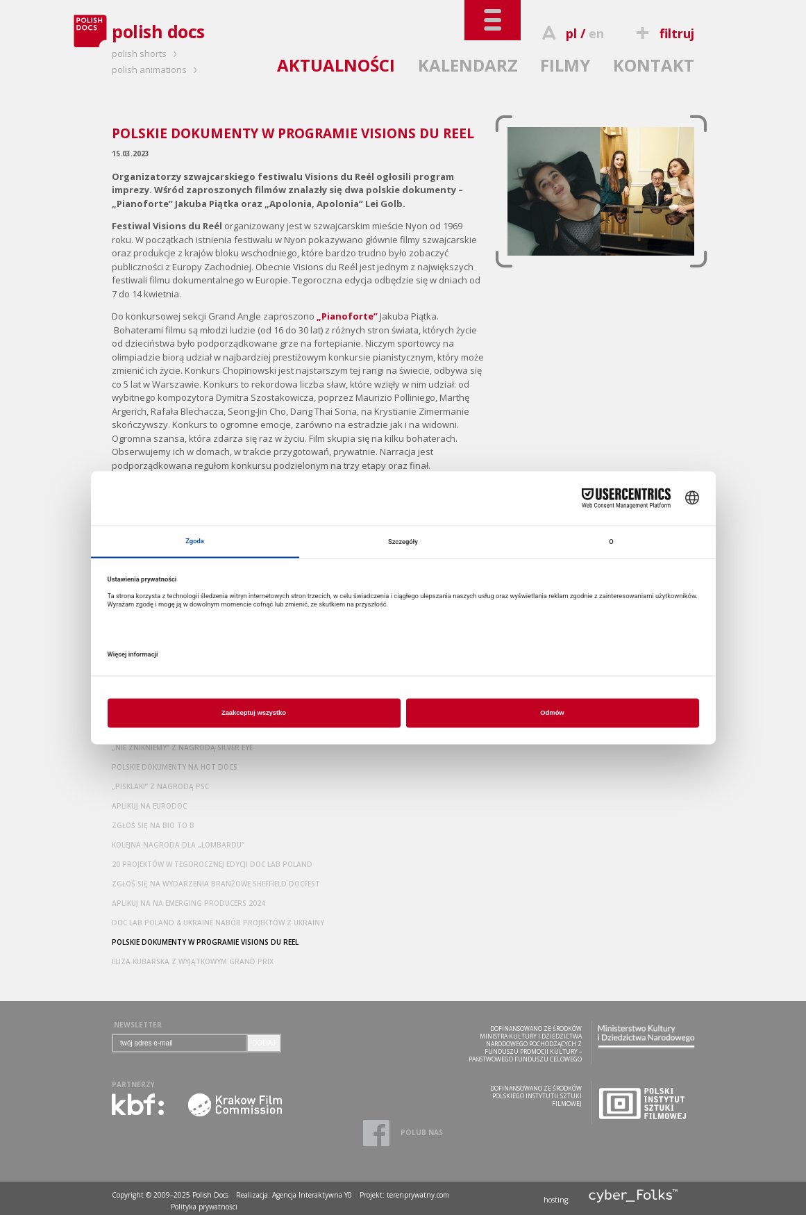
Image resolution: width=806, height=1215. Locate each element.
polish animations (156, 69)
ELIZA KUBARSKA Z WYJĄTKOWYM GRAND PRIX (193, 961)
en (596, 33)
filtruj (663, 33)
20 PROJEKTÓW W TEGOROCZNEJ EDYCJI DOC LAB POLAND (212, 864)
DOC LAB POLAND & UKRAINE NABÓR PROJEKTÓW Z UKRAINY (218, 922)
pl (571, 33)
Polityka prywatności (204, 1207)
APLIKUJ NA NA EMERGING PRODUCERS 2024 (188, 903)
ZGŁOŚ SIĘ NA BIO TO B (153, 825)
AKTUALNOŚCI (336, 64)
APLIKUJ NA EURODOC (149, 806)
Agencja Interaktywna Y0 (312, 1195)
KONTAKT (653, 64)
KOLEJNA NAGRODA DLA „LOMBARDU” (178, 845)
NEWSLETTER (138, 1025)
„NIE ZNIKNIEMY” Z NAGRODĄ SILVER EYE (182, 747)
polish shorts (146, 53)
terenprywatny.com (418, 1195)
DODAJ (264, 1043)
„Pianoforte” (347, 316)
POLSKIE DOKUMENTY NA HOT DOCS (174, 767)
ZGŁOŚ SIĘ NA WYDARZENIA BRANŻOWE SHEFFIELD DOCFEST (216, 883)
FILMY (565, 64)
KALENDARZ (468, 64)
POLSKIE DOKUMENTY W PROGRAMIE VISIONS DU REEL (205, 942)
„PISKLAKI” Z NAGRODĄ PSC (160, 786)
